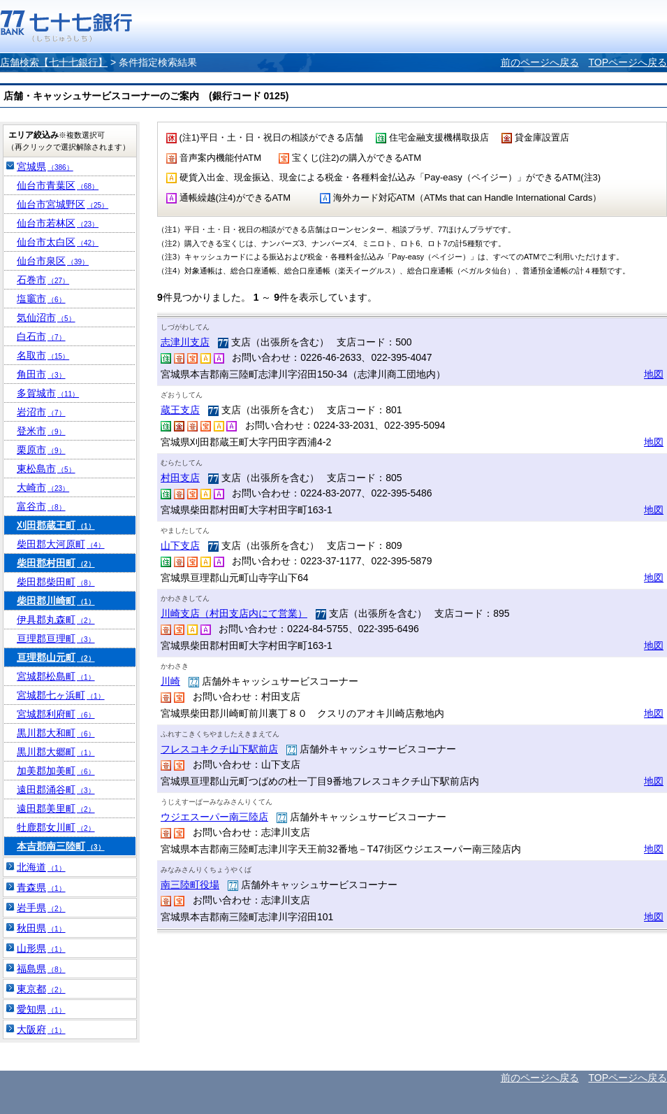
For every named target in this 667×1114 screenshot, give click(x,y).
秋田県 (41, 928)
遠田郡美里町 (56, 808)
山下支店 (180, 545)
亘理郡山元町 (56, 657)
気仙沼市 (46, 317)
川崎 (170, 681)
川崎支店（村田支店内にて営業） (234, 613)
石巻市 (43, 279)
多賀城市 (48, 393)
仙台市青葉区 (57, 185)
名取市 (43, 355)
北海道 (41, 867)
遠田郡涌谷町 (56, 789)
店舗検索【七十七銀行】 (54, 62)
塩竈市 (41, 298)
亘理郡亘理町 (56, 638)
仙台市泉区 (53, 260)
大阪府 (41, 1029)
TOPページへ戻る (627, 62)
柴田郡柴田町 (56, 581)
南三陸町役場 (190, 884)
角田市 (41, 374)
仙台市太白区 (57, 242)
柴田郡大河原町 (61, 544)
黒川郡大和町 (56, 732)
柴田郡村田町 (56, 563)
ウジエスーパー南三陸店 (214, 816)
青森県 (41, 887)
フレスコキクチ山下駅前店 (219, 749)
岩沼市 (41, 411)
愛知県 (41, 1009)
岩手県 (41, 907)
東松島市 (46, 468)
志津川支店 (185, 342)
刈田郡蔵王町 (56, 525)
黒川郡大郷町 (56, 751)
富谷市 (41, 506)
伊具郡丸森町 (56, 619)
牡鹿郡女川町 (56, 827)
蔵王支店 (180, 409)
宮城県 (45, 166)
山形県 (41, 948)
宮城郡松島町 (56, 676)
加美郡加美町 (56, 770)
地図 (654, 374)
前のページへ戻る (540, 62)
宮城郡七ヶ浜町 (61, 695)
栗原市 (41, 449)
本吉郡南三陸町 (61, 846)
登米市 (41, 430)
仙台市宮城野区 (62, 204)
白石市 (41, 336)
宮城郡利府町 (56, 714)
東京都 (41, 988)
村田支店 (180, 477)
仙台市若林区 (57, 223)
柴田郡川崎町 (56, 600)
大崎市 (43, 487)
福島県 (41, 968)
